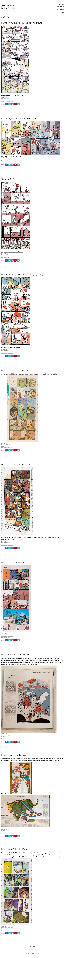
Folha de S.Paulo (5, 98)
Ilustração (3, 736)
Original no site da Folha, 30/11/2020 (12, 95)
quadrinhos (60, 6)
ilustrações (60, 9)
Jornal (2, 99)
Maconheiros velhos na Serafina (16, 654)
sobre (62, 11)
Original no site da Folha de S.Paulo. (12, 252)
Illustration (3, 738)
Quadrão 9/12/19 (9, 179)
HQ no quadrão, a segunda (13, 562)
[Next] (32, 946)
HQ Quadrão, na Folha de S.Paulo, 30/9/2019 (22, 274)
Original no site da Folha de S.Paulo (12, 156)
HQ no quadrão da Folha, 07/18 (15, 464)
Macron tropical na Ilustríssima (15, 755)
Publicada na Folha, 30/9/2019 (10, 347)
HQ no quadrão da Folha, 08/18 (15, 370)
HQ (2, 160)
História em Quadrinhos (7, 101)
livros (62, 8)
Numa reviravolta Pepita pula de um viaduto (21, 23)
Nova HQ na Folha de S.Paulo (14, 849)
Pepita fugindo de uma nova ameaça (18, 118)
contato (61, 12)
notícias (61, 5)
